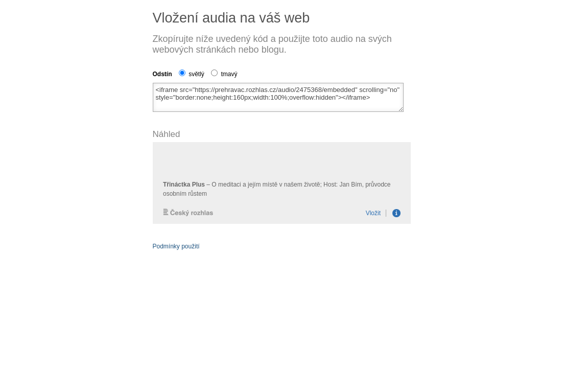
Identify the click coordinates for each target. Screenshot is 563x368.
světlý (191, 74)
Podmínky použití (176, 246)
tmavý (224, 74)
